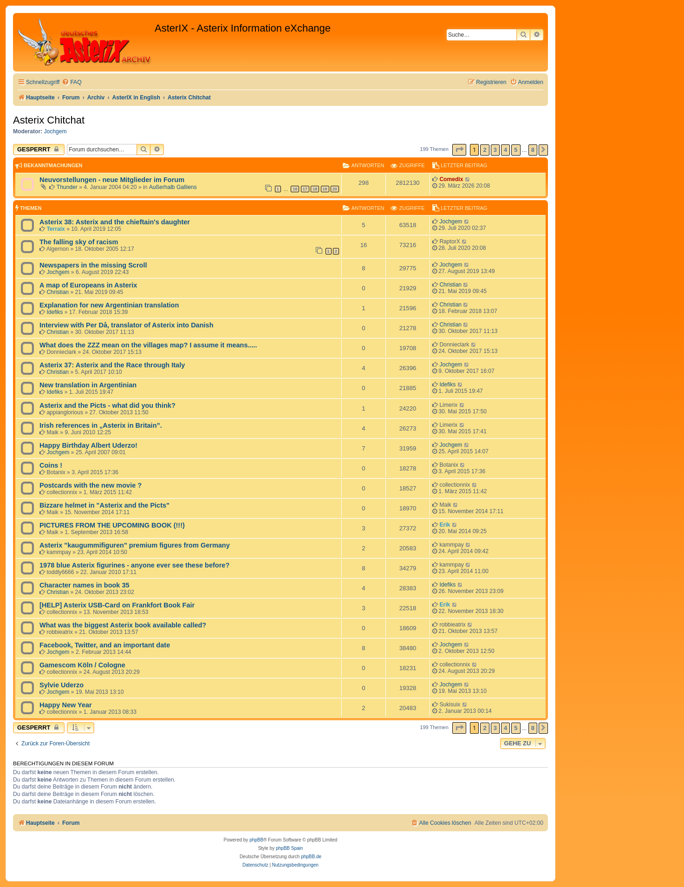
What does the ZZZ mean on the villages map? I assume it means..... (148, 345)
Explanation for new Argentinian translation (109, 305)
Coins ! (50, 465)
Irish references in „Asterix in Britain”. (100, 425)
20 (334, 189)
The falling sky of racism (78, 242)
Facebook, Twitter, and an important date (104, 645)
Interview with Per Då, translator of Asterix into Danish (126, 325)
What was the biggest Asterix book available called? (122, 625)
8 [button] (532, 149)
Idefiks (54, 312)
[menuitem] (71, 82)
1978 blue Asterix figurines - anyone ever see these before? (134, 565)
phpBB (256, 839)
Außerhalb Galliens (173, 187)
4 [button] (505, 149)
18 (315, 189)
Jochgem (55, 131)
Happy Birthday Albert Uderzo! (88, 445)
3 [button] (495, 149)
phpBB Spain (289, 848)
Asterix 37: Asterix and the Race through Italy (112, 365)
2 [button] (484, 149)
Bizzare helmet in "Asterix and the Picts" (104, 505)
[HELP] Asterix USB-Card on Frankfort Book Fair (117, 605)
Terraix (55, 229)
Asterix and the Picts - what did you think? (107, 405)
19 (325, 189)
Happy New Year (65, 705)
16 (295, 189)
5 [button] (515, 149)
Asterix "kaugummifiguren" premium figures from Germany (134, 545)
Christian (57, 292)
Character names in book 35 (84, 585)
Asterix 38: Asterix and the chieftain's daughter (114, 222)
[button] (459, 150)
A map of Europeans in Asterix (88, 285)
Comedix (451, 179)
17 (305, 189)
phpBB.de (311, 856)
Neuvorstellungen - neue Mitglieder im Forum (111, 179)
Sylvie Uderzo (61, 685)
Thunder (67, 187)
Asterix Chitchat (49, 120)
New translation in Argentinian (88, 385)
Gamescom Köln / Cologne (82, 665)
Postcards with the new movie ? (90, 485)
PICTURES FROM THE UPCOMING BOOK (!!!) (112, 525)
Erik (444, 525)
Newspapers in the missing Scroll (93, 265)
